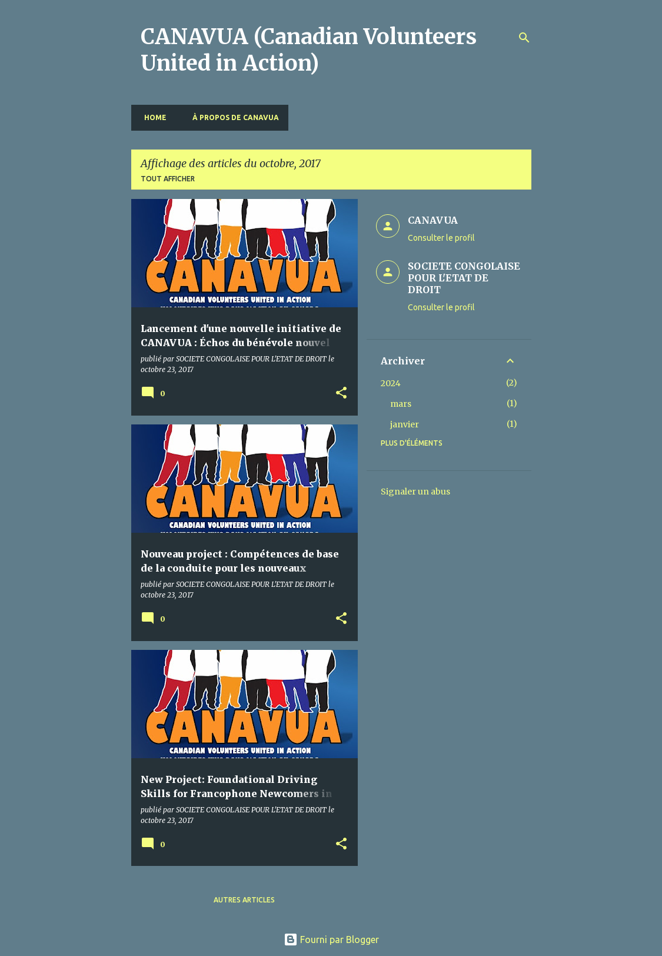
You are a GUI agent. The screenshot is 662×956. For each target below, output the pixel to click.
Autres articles (244, 900)
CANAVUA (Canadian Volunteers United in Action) (309, 50)
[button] (341, 393)
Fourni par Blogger (331, 939)
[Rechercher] (524, 38)
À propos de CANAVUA (232, 117)
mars (400, 404)
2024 (391, 383)
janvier (404, 424)
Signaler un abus (415, 491)
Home (152, 117)
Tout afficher (168, 178)
